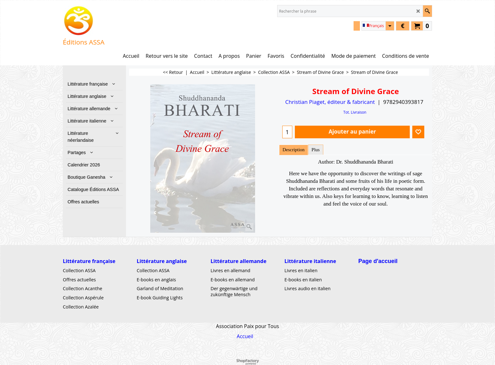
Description (294, 149)
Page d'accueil (377, 261)
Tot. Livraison (354, 112)
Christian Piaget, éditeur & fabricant (330, 101)
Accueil (245, 335)
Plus (316, 149)
